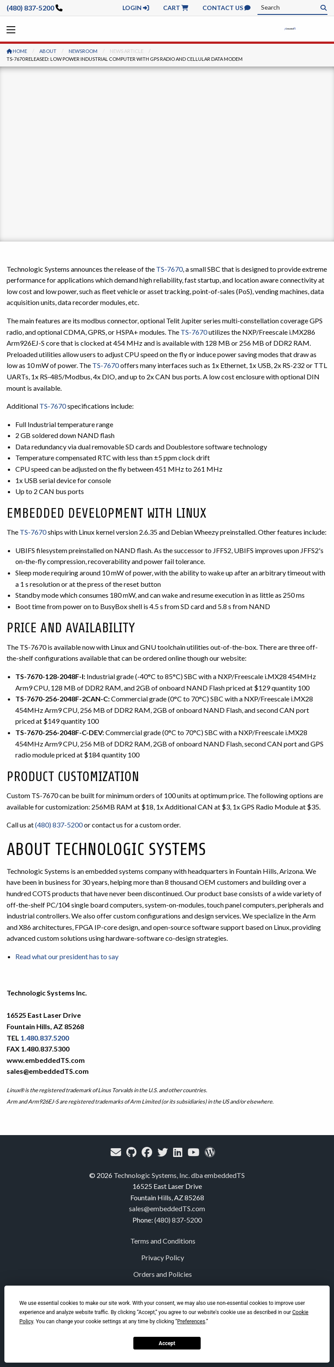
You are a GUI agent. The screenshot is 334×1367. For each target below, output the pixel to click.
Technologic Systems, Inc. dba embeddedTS (179, 1175)
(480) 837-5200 (30, 8)
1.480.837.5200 (45, 1038)
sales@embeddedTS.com (167, 1208)
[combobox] (292, 7)
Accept (167, 1343)
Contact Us (226, 7)
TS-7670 (169, 269)
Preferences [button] (191, 1321)
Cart (175, 7)
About (47, 51)
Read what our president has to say (66, 956)
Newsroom (83, 51)
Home (17, 51)
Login (135, 7)
